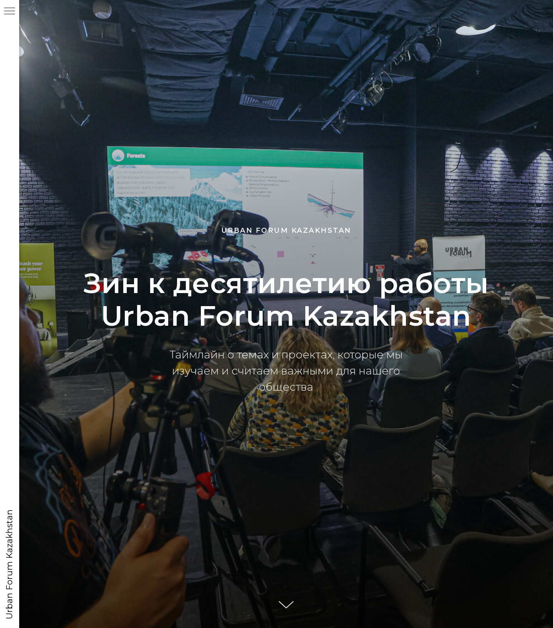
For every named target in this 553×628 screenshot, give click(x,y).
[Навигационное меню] (9, 11)
